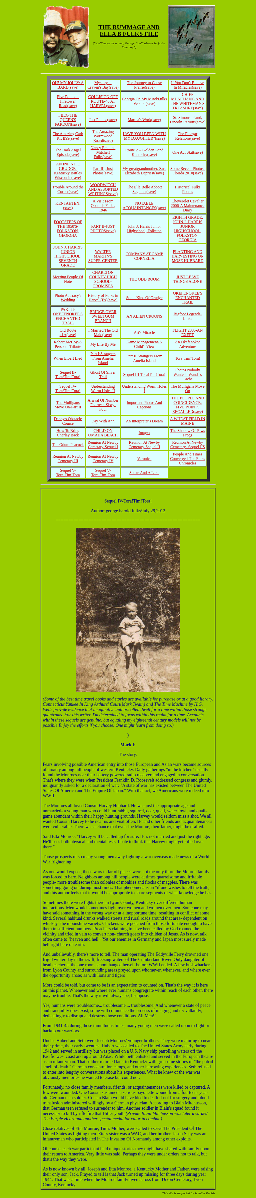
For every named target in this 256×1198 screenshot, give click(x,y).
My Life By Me (103, 344)
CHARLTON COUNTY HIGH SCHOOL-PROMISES (103, 279)
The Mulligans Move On (187, 388)
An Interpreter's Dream (144, 421)
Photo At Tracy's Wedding (68, 297)
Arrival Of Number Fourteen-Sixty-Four (103, 404)
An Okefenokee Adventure (187, 344)
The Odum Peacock (68, 444)
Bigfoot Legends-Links (188, 316)
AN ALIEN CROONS (144, 316)
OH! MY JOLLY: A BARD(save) (68, 85)
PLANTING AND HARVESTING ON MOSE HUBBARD (188, 256)
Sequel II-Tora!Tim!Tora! (67, 374)
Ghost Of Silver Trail (103, 374)
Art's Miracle (144, 332)
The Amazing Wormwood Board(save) (103, 136)
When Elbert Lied (68, 358)
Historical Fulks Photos (187, 189)
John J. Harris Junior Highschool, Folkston (144, 228)
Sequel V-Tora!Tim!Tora (68, 472)
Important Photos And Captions (144, 404)
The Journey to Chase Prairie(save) (144, 85)
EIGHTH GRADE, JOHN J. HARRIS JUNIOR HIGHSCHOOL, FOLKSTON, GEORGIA (187, 228)
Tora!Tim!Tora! (187, 358)
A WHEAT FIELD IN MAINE (187, 421)
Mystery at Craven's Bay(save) (103, 85)
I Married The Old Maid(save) (103, 332)
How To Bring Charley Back (68, 432)
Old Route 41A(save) (68, 332)
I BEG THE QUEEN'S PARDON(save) (68, 119)
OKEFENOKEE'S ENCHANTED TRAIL (187, 297)
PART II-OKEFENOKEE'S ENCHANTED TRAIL (68, 316)
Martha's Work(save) (144, 120)
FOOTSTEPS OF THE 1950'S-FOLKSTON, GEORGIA (68, 228)
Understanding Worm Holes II (103, 388)
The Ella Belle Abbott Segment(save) (144, 189)
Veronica (144, 458)
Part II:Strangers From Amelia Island (144, 358)
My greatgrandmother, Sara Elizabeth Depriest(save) (144, 170)
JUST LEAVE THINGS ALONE (187, 279)
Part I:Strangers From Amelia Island (103, 358)
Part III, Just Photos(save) (103, 170)
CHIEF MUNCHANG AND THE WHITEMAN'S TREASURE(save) (187, 101)
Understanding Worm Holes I (144, 388)
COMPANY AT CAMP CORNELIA (144, 256)
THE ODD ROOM (144, 279)
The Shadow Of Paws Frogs (187, 432)
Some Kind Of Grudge (144, 298)
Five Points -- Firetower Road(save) (68, 101)
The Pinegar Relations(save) (187, 136)
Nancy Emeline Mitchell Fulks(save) (102, 152)
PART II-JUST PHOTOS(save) (103, 228)
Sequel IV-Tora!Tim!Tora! (67, 388)
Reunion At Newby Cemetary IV (103, 458)
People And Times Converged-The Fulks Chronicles (187, 458)
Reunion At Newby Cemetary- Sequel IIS (187, 444)
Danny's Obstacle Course (68, 421)
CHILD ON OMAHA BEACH (103, 432)
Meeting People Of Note (68, 279)
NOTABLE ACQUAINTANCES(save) (144, 205)
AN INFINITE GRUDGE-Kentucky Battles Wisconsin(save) (68, 171)
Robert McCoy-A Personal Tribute (68, 344)
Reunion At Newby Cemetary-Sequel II (144, 444)
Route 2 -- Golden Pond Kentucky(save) (144, 152)
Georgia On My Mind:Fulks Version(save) (144, 101)
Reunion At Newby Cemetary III (68, 458)
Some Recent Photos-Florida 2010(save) (187, 170)
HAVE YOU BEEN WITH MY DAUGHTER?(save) (144, 136)
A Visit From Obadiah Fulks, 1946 (103, 205)
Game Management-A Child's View (144, 344)
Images (144, 433)
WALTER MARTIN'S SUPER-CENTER (103, 256)
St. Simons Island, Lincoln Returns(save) (188, 119)
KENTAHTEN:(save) (68, 205)
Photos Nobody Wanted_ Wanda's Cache (188, 374)
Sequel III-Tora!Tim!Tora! (144, 374)
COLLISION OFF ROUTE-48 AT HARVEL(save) (103, 101)
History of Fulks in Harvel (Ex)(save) (103, 297)
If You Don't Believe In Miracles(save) (187, 85)
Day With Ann (103, 421)
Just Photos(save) (103, 120)
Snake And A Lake (145, 472)
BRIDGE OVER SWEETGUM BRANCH (103, 316)
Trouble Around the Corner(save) (68, 189)
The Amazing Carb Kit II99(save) (68, 136)
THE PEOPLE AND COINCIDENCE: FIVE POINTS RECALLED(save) (187, 405)
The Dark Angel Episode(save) (68, 152)
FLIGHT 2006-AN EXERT (187, 332)
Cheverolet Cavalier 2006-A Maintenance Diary (187, 205)
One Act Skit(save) (187, 152)
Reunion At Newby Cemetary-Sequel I (103, 444)
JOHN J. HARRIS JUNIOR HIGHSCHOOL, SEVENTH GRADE (68, 256)
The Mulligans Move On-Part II (67, 404)
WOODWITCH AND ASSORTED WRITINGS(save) (103, 189)
